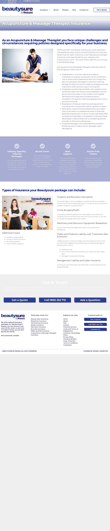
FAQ (74, 10)
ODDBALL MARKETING (100, 351)
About (55, 10)
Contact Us (83, 10)
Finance (65, 10)
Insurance (45, 9)
